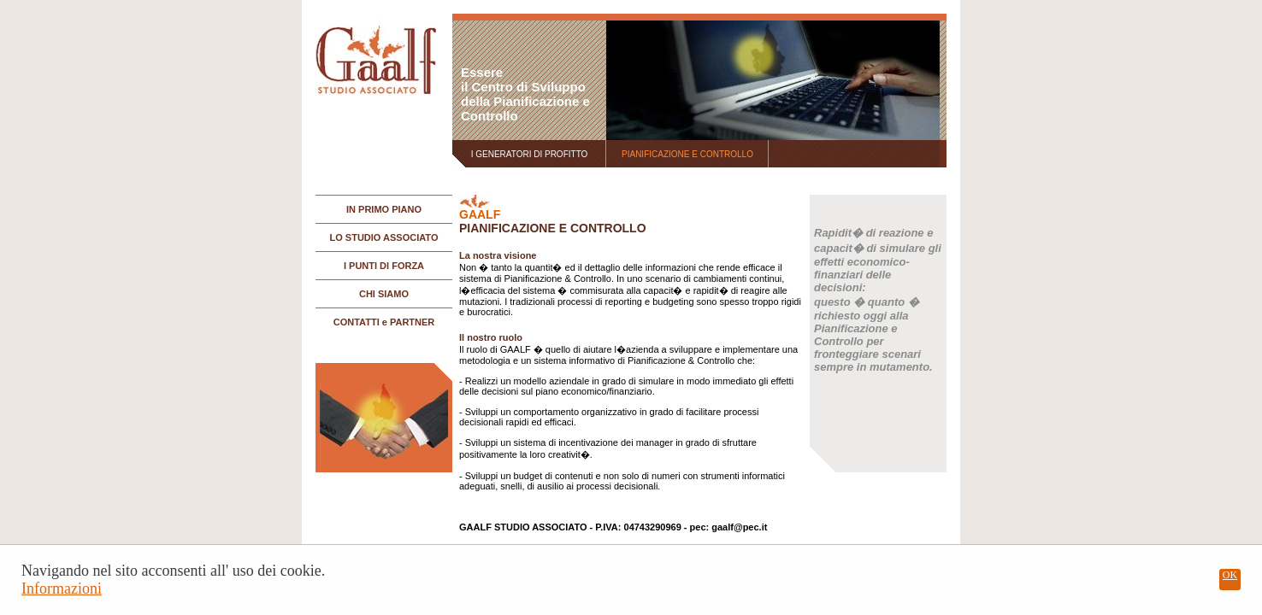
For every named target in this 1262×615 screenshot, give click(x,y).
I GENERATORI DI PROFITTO (529, 154)
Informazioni (61, 588)
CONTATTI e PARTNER (384, 322)
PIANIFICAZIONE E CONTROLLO (687, 154)
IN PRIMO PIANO (384, 209)
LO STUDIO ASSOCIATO (384, 237)
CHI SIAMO (384, 294)
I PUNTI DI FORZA (384, 266)
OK (1230, 575)
